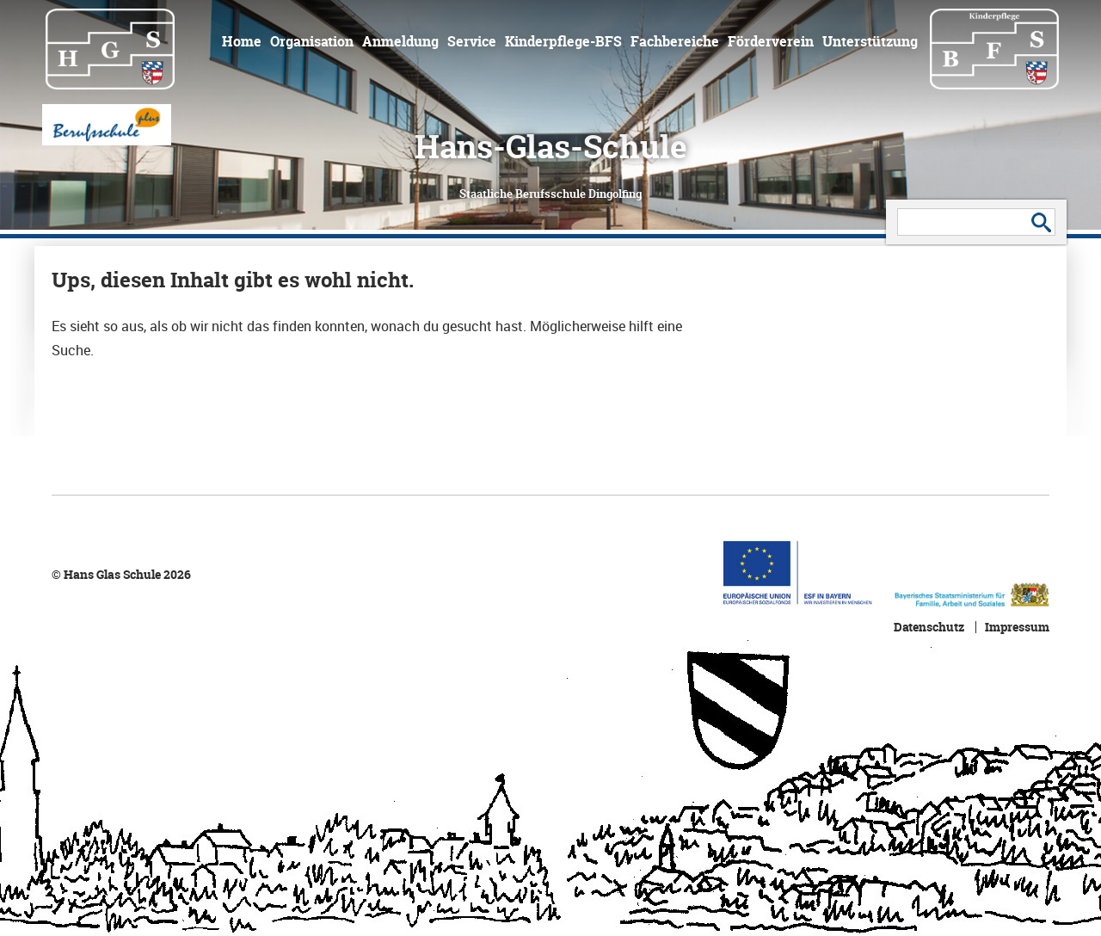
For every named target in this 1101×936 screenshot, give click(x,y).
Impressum (1017, 627)
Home (241, 41)
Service (471, 41)
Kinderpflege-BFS (563, 41)
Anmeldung (400, 41)
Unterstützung (870, 41)
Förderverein (771, 41)
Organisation (312, 41)
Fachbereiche (674, 41)
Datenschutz (929, 627)
